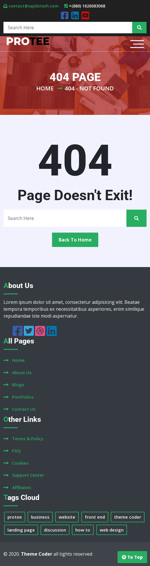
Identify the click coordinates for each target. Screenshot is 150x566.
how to (82, 530)
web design (112, 530)
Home (45, 88)
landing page (21, 530)
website (67, 517)
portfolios (23, 397)
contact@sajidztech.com (34, 6)
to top (132, 557)
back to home (75, 240)
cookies (20, 463)
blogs (18, 384)
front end (95, 517)
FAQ (16, 450)
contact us (24, 409)
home (18, 360)
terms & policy (27, 438)
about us (22, 372)
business (40, 517)
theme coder (127, 517)
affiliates (21, 487)
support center (28, 475)
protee (14, 517)
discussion (55, 530)
